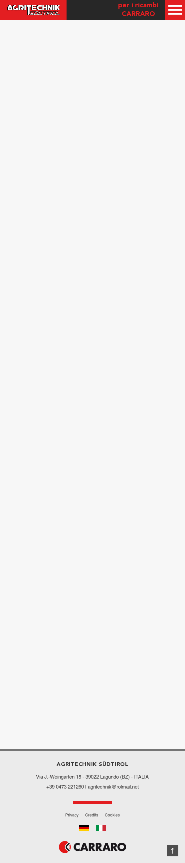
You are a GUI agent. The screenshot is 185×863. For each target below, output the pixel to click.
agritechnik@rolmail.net (113, 787)
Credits (91, 815)
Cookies (112, 815)
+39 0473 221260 (65, 787)
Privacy (72, 815)
